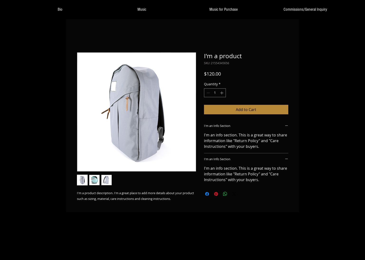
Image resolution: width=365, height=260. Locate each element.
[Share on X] (234, 194)
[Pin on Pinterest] (216, 194)
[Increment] (222, 93)
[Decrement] (208, 93)
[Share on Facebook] (207, 194)
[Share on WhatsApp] (225, 194)
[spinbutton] (215, 93)
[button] (141, 9)
